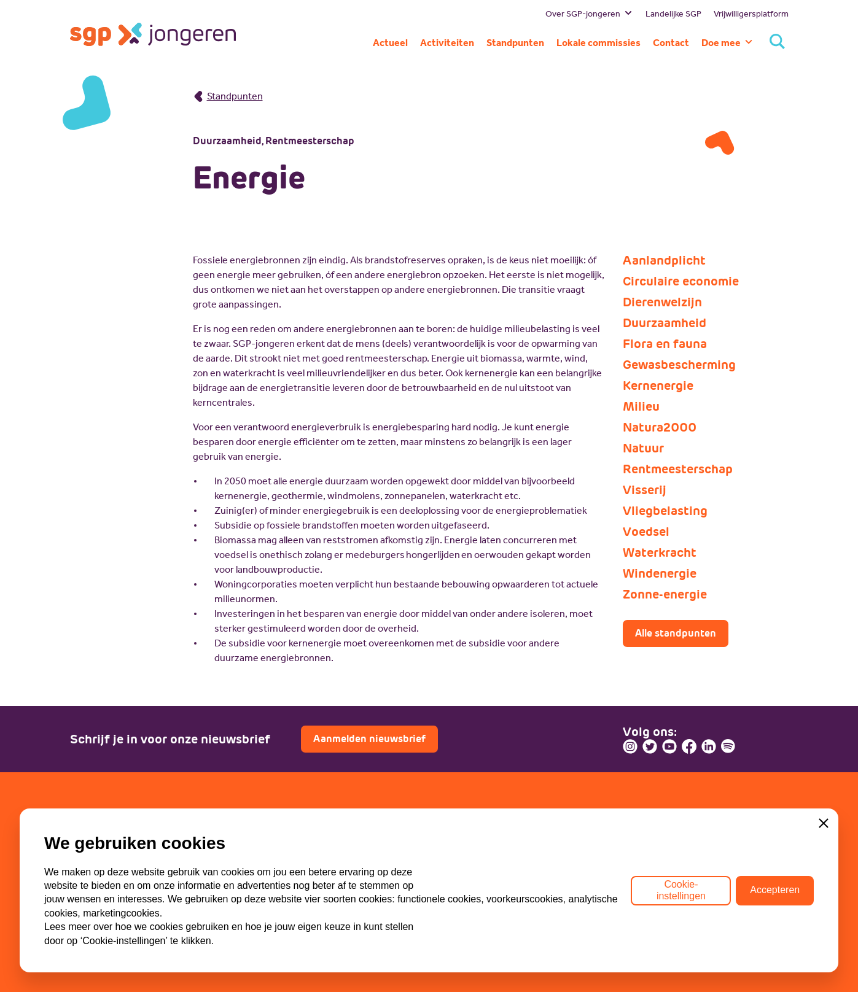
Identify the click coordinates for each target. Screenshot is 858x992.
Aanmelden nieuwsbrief (369, 738)
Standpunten (228, 96)
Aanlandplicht (664, 260)
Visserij (644, 489)
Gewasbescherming (679, 364)
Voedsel (646, 531)
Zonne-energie (665, 594)
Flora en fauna (665, 343)
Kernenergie (658, 385)
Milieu (641, 406)
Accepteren (775, 890)
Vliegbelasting (665, 510)
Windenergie (659, 573)
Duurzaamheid (664, 323)
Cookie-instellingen (681, 890)
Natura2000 (659, 427)
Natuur (643, 448)
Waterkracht (659, 552)
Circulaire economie (681, 281)
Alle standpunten (675, 633)
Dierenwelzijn (662, 302)
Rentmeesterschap (678, 469)
